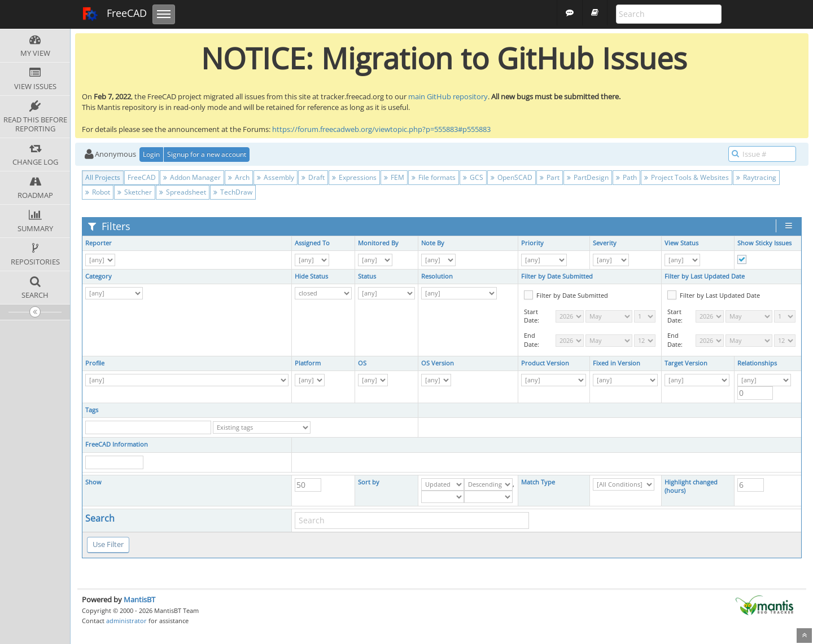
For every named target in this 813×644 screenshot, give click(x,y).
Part (550, 177)
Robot (97, 192)
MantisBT (139, 599)
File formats (434, 177)
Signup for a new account (206, 154)
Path (626, 177)
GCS (473, 177)
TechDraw (232, 192)
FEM (394, 177)
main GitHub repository (448, 96)
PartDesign (588, 177)
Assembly (275, 177)
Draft (313, 177)
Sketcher (134, 192)
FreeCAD (114, 14)
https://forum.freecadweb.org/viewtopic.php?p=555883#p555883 (381, 129)
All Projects (102, 177)
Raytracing (756, 177)
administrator (126, 620)
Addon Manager (192, 177)
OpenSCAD (511, 177)
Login (151, 154)
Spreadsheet (182, 192)
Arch (239, 177)
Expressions (354, 177)
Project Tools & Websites (686, 177)
